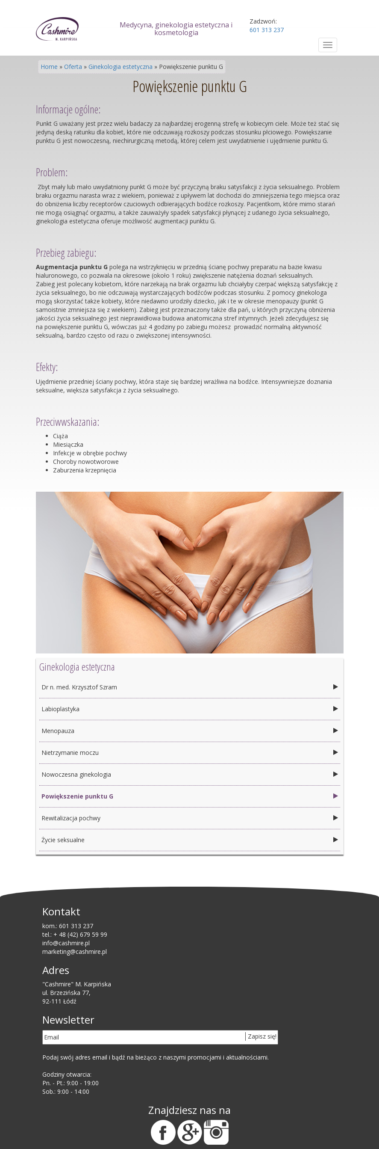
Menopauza (57, 731)
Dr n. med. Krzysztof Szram (79, 687)
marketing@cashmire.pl (74, 951)
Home (49, 66)
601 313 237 (76, 926)
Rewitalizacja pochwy (70, 818)
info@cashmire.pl (66, 943)
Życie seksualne (63, 840)
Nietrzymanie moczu (70, 752)
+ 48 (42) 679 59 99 (80, 934)
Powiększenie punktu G (77, 796)
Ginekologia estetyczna (120, 66)
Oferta (73, 66)
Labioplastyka (60, 709)
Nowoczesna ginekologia (76, 774)
